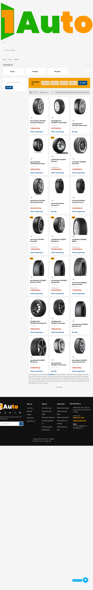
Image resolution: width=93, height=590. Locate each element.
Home (4, 59)
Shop (10, 59)
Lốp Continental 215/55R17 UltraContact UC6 (79, 125)
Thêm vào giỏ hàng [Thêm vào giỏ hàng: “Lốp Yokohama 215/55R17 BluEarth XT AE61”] (36, 293)
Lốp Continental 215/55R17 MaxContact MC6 (37, 163)
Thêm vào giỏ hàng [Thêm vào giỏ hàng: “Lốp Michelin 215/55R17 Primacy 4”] (57, 173)
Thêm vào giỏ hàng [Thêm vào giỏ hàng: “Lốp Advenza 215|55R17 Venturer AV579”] (78, 293)
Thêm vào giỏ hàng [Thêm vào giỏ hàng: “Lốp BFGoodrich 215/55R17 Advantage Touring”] (57, 332)
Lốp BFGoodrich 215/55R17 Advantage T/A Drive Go (38, 323)
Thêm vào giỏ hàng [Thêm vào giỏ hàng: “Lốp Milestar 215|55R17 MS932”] (78, 252)
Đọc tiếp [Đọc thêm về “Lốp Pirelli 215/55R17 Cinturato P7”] (54, 211)
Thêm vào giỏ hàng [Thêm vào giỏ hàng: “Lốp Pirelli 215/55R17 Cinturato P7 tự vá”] (78, 211)
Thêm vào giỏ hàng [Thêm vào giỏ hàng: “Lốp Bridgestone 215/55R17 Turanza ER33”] (57, 132)
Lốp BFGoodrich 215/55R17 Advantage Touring (58, 323)
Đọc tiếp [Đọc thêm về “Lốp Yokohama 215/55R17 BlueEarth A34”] (75, 332)
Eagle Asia (48, 441)
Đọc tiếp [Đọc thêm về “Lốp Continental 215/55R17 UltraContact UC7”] (54, 371)
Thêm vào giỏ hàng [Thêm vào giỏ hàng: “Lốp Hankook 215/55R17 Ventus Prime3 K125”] (36, 211)
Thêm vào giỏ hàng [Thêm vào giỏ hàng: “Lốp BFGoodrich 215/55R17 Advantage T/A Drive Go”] (36, 332)
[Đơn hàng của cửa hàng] (45, 92)
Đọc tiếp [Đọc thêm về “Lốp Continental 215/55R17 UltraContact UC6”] (75, 132)
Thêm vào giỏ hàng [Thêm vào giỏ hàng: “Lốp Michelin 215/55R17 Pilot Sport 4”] (57, 252)
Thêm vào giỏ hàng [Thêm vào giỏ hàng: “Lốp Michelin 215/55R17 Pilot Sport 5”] (36, 371)
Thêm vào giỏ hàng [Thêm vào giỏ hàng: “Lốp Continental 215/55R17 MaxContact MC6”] (36, 173)
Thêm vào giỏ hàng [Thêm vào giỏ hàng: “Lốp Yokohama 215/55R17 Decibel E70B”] (57, 293)
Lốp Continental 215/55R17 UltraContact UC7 (58, 364)
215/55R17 (51, 374)
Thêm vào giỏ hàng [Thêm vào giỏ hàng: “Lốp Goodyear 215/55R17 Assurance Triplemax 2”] (36, 132)
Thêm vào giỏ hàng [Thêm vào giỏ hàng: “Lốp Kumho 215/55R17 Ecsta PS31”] (78, 173)
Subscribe (21, 423)
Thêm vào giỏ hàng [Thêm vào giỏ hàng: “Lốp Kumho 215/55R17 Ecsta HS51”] (36, 252)
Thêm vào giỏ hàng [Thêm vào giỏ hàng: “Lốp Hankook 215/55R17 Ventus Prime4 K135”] (78, 371)
